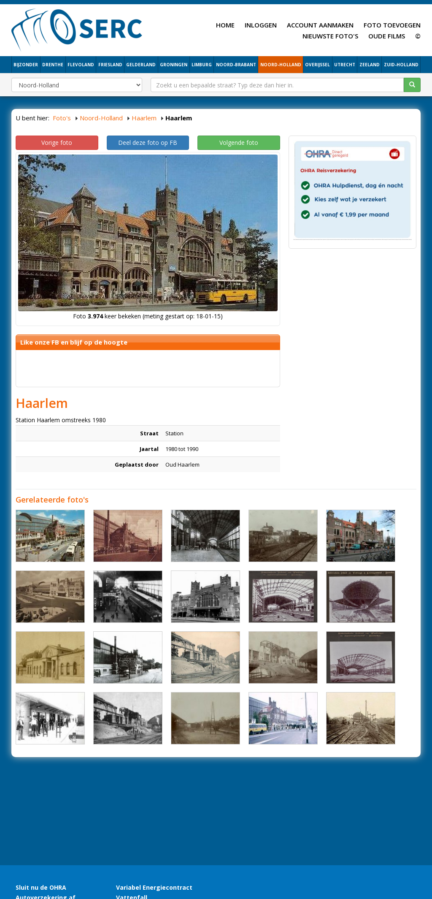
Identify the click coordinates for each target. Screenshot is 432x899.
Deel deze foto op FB (147, 143)
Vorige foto (56, 143)
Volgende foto (238, 143)
